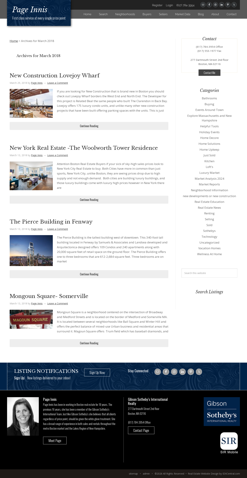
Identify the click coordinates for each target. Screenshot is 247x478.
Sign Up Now (97, 372)
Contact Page (141, 430)
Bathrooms (209, 98)
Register (157, 5)
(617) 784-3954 (185, 5)
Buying (209, 104)
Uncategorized (209, 242)
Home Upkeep (209, 150)
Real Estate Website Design (203, 473)
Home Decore (209, 138)
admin (146, 473)
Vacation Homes (209, 248)
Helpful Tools (209, 126)
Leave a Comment (57, 82)
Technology (209, 237)
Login (169, 5)
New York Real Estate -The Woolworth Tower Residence (84, 148)
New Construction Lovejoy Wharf (55, 75)
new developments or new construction (209, 196)
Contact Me (209, 72)
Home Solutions (209, 144)
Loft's (209, 167)
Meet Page (54, 440)
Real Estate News (209, 208)
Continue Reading (89, 126)
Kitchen (209, 161)
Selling (209, 219)
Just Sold (209, 155)
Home (14, 41)
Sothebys (209, 231)
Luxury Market (209, 173)
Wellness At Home (209, 254)
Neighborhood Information (209, 190)
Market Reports (209, 184)
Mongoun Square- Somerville (49, 296)
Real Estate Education (209, 202)
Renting (209, 213)
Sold (209, 225)
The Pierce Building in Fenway (51, 222)
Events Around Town (209, 110)
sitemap (133, 473)
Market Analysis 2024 (209, 179)
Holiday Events (209, 132)
